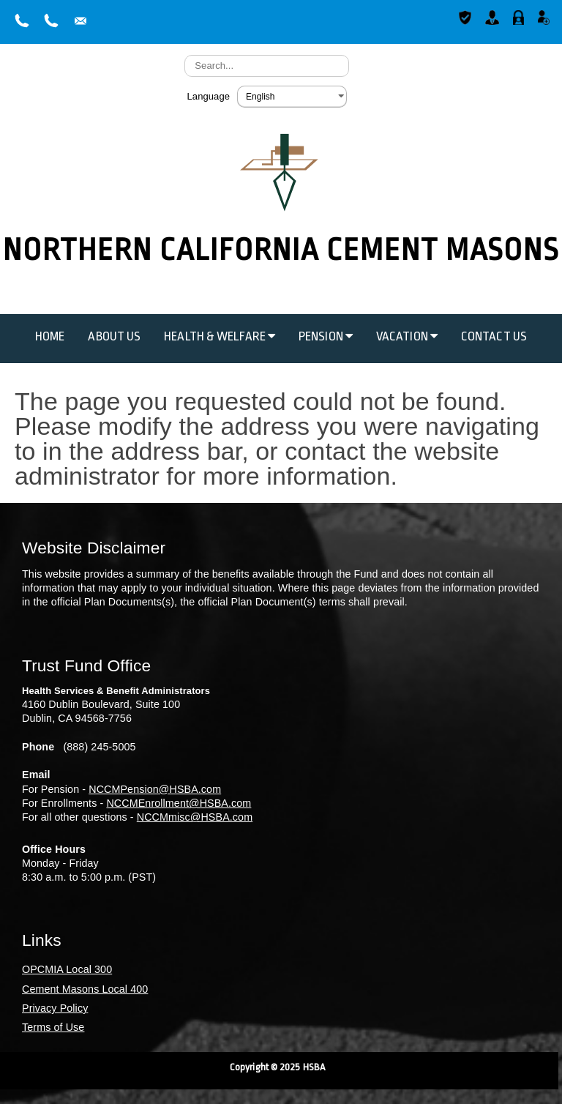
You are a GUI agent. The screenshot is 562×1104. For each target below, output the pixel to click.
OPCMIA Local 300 (67, 969)
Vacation (407, 336)
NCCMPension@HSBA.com (155, 789)
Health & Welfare (219, 336)
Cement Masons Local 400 (85, 989)
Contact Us (494, 336)
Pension (326, 336)
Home (49, 336)
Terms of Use (53, 1027)
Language (208, 96)
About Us (114, 336)
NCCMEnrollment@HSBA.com (178, 803)
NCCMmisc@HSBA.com (194, 817)
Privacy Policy (55, 1008)
